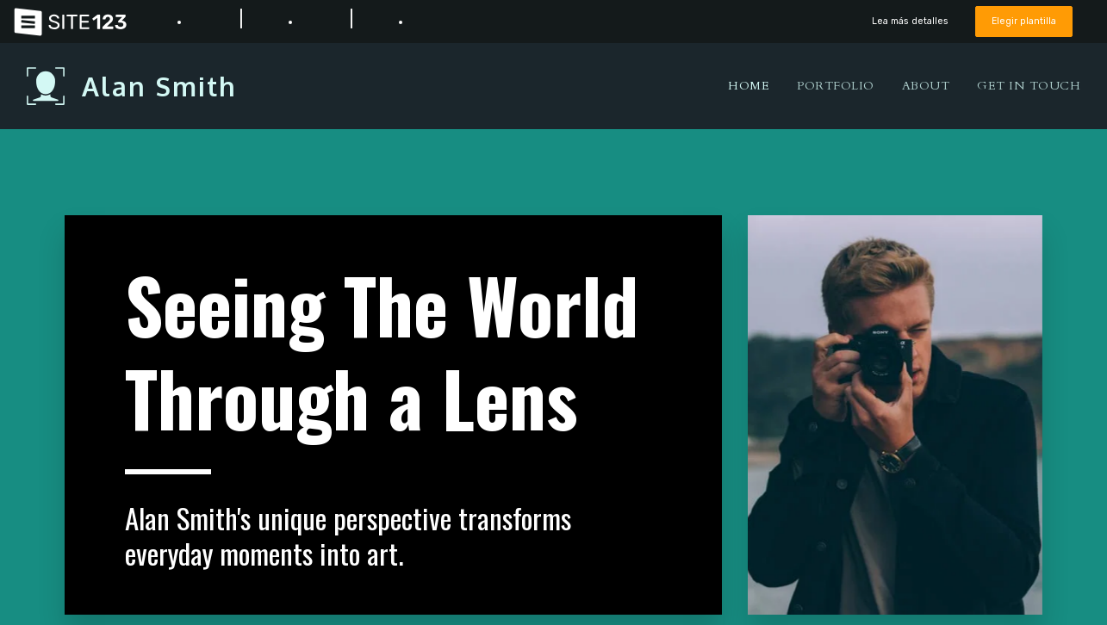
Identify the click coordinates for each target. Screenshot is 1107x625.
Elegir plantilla (1023, 21)
